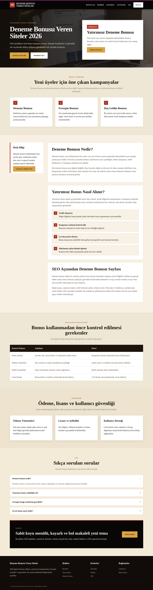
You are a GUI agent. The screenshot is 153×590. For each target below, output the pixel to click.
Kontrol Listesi (67, 576)
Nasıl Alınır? (66, 572)
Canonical (122, 569)
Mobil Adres (123, 572)
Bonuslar (90, 5)
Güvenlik (121, 5)
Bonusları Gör (19, 55)
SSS (129, 5)
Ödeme (93, 572)
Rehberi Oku (39, 55)
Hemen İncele (96, 50)
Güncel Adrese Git (24, 169)
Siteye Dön (129, 534)
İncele (138, 5)
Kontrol (110, 5)
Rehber (100, 5)
